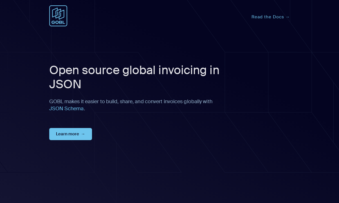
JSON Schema (66, 108)
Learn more (67, 134)
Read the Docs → (271, 17)
